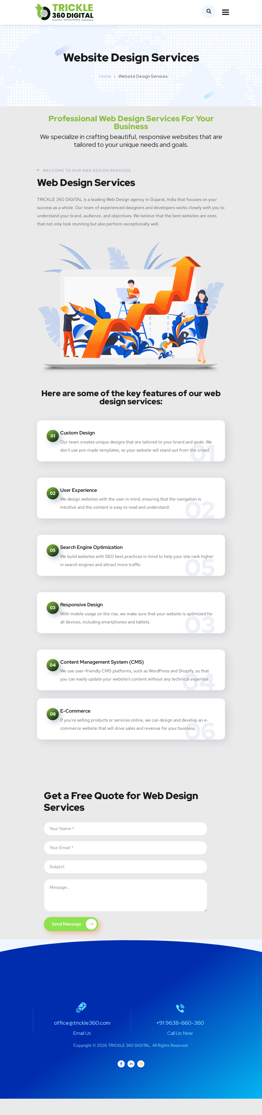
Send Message (74, 940)
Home (105, 76)
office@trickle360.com (82, 1039)
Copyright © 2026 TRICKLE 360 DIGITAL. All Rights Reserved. (131, 1061)
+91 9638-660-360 (180, 1039)
